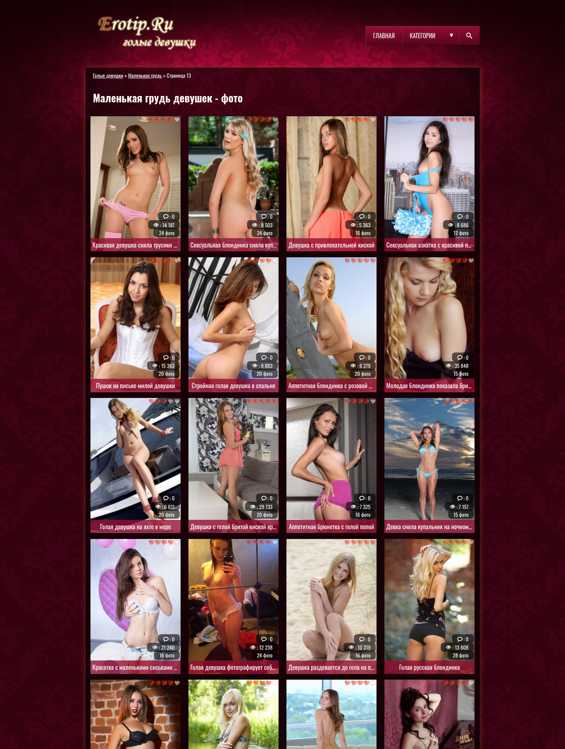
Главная (384, 35)
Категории (422, 35)
